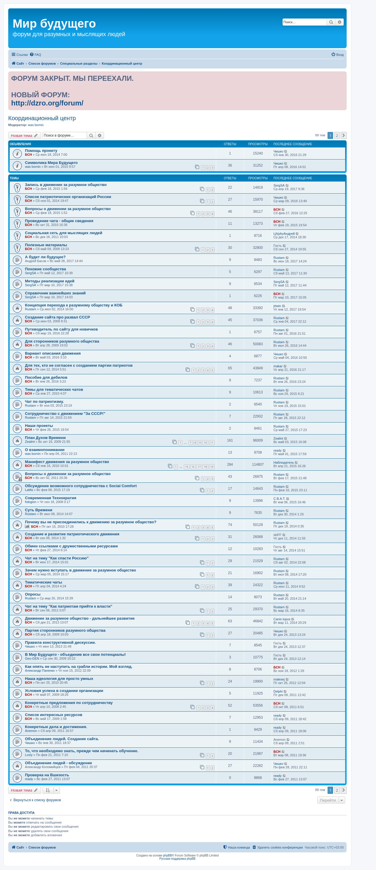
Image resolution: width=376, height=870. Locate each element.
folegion (30, 502)
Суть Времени (38, 510)
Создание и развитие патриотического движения (72, 534)
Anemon (31, 730)
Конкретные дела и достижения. (56, 727)
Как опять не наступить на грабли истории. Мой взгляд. (78, 666)
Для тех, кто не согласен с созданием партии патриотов (78, 365)
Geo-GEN (32, 658)
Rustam (279, 257)
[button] (344, 135)
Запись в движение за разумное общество (66, 184)
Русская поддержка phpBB (177, 858)
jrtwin (277, 306)
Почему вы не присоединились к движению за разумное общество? (90, 522)
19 (211, 467)
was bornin (35, 125)
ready (277, 450)
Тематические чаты (43, 582)
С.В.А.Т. (279, 498)
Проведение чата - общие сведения (59, 221)
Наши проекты (39, 425)
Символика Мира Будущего (51, 162)
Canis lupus (281, 619)
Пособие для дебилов (46, 377)
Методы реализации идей (49, 281)
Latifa (29, 490)
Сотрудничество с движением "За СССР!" (65, 413)
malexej (279, 679)
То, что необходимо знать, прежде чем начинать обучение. (81, 751)
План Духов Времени (45, 437)
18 (205, 467)
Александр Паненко (40, 670)
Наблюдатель (283, 462)
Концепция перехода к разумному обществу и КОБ (73, 305)
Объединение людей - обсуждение (58, 763)
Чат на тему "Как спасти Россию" (57, 558)
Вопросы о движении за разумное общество (68, 209)
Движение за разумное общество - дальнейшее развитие (80, 618)
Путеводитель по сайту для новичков (61, 329)
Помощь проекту (41, 150)
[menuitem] (35, 54)
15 (186, 467)
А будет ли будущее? (45, 257)
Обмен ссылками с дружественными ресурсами (71, 546)
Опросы (33, 594)
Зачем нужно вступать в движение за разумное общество (80, 570)
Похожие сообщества (45, 269)
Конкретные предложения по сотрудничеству (69, 702)
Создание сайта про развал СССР (57, 317)
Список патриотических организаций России (68, 197)
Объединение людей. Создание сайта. (62, 739)
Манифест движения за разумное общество (67, 462)
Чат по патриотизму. (44, 401)
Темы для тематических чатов (54, 389)
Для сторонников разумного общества (62, 341)
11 (211, 443)
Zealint (30, 441)
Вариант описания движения (53, 353)
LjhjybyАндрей (284, 233)
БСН (28, 154)
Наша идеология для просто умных (59, 678)
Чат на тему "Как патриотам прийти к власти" (68, 606)
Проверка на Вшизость (47, 775)
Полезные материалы (46, 245)
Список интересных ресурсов (53, 715)
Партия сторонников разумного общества (65, 630)
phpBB (167, 855)
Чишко (278, 151)
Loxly (29, 755)
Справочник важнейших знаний (55, 293)
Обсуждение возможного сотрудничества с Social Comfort (81, 486)
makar (278, 366)
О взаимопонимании (45, 449)
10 (205, 443)
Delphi (278, 691)
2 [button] (337, 135)
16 (193, 467)
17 (199, 467)
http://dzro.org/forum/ (47, 103)
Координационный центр (42, 118)
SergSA (279, 185)
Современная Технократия (50, 498)
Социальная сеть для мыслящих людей (63, 233)
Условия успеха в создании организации (64, 690)
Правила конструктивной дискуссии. (60, 642)
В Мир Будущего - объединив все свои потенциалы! (75, 654)
